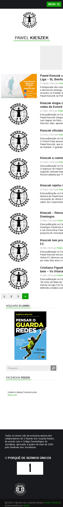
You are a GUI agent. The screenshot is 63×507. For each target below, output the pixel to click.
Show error (12, 395)
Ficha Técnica (52, 502)
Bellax (27, 505)
